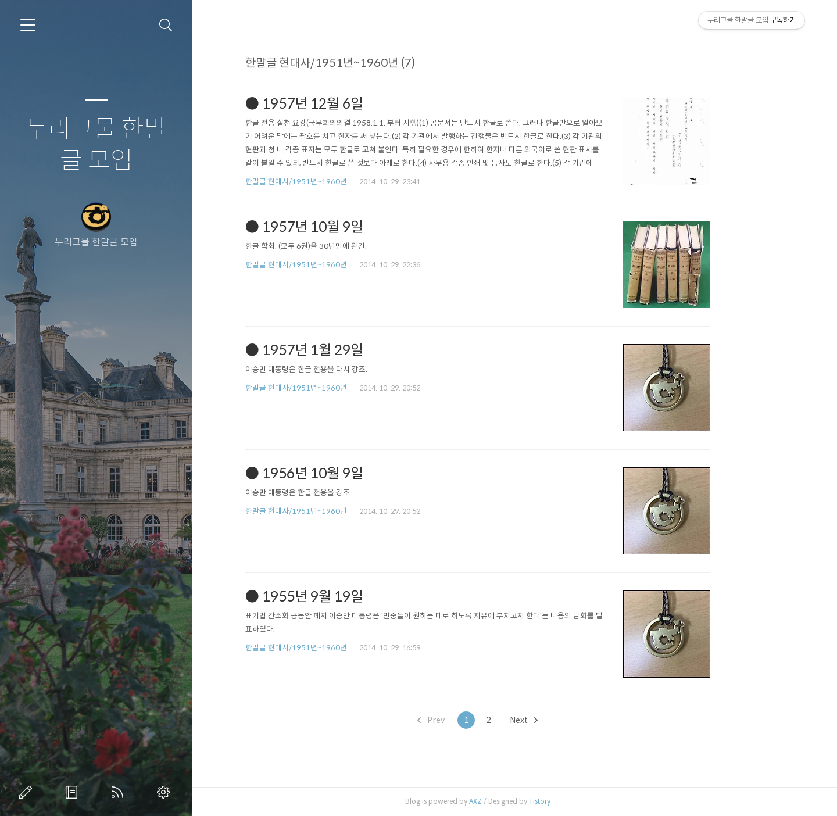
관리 (166, 792)
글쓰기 (28, 792)
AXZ (512, 801)
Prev (468, 720)
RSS (120, 792)
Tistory (577, 801)
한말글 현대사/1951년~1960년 (333, 182)
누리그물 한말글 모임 (96, 145)
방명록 (74, 792)
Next (561, 720)
